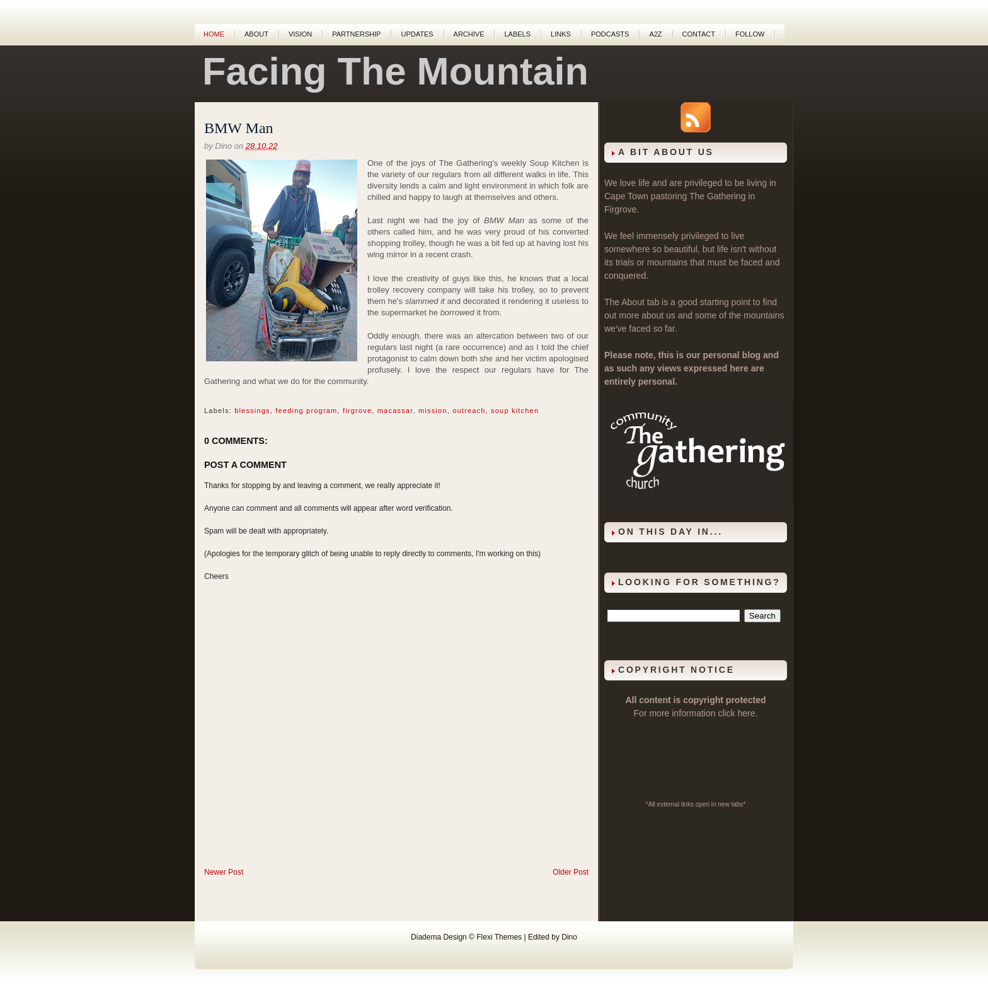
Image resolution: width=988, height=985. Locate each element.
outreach (468, 410)
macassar (395, 410)
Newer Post (223, 872)
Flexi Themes (499, 937)
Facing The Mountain (395, 71)
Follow (749, 34)
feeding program (306, 410)
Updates (417, 34)
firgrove (357, 410)
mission (432, 410)
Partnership (356, 34)
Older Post (571, 872)
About (256, 34)
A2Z (655, 34)
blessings (252, 410)
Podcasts (610, 34)
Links (561, 34)
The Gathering (717, 196)
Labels (517, 34)
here (746, 713)
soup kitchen (515, 410)
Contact (698, 34)
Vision (300, 34)
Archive (469, 34)
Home (214, 34)
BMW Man (238, 128)
